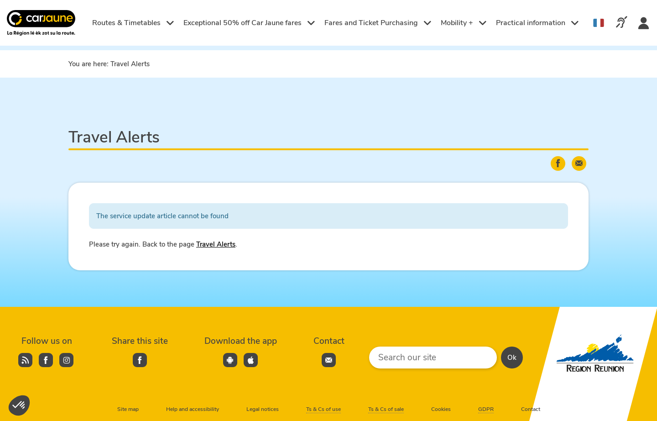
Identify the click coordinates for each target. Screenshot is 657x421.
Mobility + (464, 23)
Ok (511, 357)
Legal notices (262, 409)
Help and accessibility (192, 409)
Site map (128, 409)
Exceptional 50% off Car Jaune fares (249, 23)
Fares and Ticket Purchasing (378, 23)
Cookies (441, 409)
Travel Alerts (215, 244)
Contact (530, 409)
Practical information (537, 23)
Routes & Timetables (133, 23)
